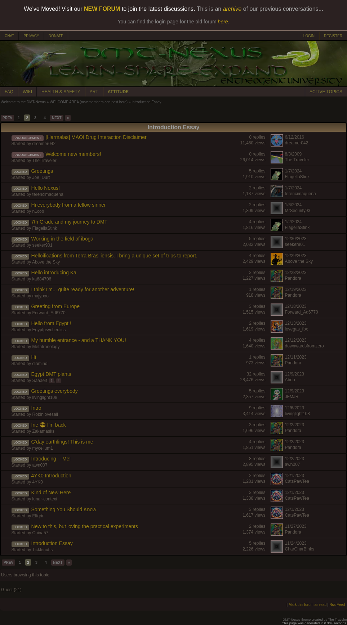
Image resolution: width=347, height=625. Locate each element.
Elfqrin (38, 515)
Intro (36, 408)
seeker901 (42, 245)
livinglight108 (44, 397)
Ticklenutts (42, 549)
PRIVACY (31, 36)
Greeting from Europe (55, 306)
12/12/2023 (296, 340)
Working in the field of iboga (62, 239)
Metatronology (46, 346)
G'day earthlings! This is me (62, 442)
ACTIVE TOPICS (326, 91)
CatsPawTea (297, 481)
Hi (33, 357)
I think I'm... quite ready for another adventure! (82, 289)
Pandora (293, 278)
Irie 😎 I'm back (48, 425)
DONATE (56, 36)
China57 (40, 532)
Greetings (42, 171)
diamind (40, 363)
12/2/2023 (294, 424)
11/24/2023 (296, 543)
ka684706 (42, 279)
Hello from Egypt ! (51, 323)
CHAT (9, 36)
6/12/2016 (294, 137)
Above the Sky (46, 262)
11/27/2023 (296, 526)
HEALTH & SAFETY (60, 91)
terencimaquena (47, 194)
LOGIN (309, 36)
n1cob (38, 211)
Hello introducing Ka (53, 272)
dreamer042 (44, 143)
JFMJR (292, 396)
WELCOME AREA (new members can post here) (89, 102)
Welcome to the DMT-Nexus (23, 102)
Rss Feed (337, 605)
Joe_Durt (41, 177)
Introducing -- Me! (51, 459)
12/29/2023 (296, 255)
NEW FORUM (102, 9)
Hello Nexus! (45, 188)
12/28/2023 (296, 272)
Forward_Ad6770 (49, 312)
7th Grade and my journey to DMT (69, 222)
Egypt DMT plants (51, 374)
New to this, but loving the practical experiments (84, 526)
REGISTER (333, 36)
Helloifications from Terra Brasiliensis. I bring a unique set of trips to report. (114, 255)
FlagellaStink (297, 176)
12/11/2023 (296, 357)
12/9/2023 (294, 374)
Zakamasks (43, 431)
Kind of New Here (51, 492)
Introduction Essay (52, 543)
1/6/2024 (293, 204)
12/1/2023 (294, 475)
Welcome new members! (73, 154)
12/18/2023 (296, 306)
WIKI (27, 91)
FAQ (9, 91)
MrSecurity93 (298, 210)
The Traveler (44, 160)
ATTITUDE (118, 91)
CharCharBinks (299, 549)
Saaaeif (39, 380)
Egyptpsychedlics (49, 329)
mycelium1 (42, 448)
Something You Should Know (64, 509)
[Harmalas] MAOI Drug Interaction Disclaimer (96, 137)
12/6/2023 (294, 407)
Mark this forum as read (307, 605)
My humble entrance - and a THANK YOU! (78, 340)
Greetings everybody (54, 391)
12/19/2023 (296, 289)
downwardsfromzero (304, 346)
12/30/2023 (296, 238)
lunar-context (44, 499)
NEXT (57, 118)
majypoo (40, 295)
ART (94, 91)
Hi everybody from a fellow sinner (68, 205)
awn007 (40, 465)
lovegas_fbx (296, 329)
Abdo (290, 379)
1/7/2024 (293, 171)
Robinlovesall (45, 414)
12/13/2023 (296, 323)
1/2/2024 (293, 221)
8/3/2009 (293, 154)
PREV (7, 118)
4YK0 (37, 482)
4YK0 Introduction (51, 475)
